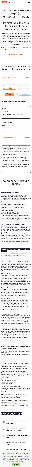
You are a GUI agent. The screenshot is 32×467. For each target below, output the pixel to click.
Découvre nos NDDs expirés (16, 54)
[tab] (16, 422)
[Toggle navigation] (29, 2)
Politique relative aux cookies (17, 464)
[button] (16, 422)
